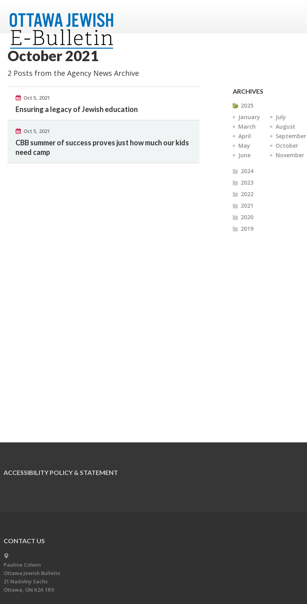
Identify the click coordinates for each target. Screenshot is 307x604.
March (247, 126)
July (281, 117)
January (249, 117)
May (244, 145)
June (244, 155)
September (291, 136)
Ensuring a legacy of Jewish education (76, 109)
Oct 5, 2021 (36, 97)
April (244, 136)
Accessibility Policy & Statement (61, 472)
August (285, 126)
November (290, 155)
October (287, 145)
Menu (290, 17)
